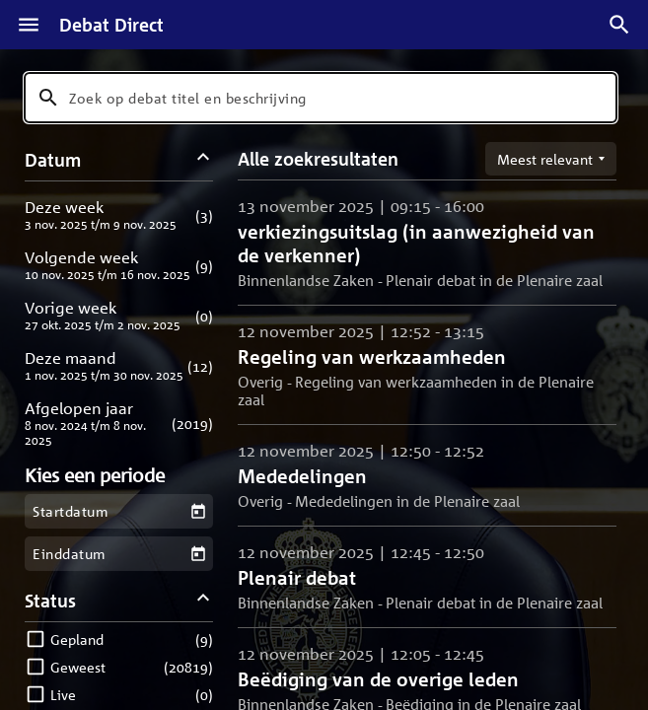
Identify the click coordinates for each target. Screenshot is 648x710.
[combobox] (320, 97)
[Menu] (28, 24)
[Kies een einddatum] (197, 553)
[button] (119, 214)
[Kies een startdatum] (197, 511)
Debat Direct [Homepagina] (111, 25)
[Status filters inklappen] (203, 600)
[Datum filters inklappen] (203, 159)
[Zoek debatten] (619, 24)
